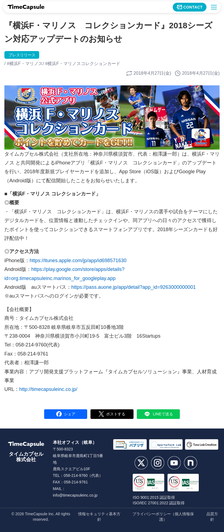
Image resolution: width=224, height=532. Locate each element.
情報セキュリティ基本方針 (99, 517)
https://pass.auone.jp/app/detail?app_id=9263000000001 (133, 287)
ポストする (112, 414)
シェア (65, 414)
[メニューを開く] (214, 7)
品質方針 (212, 517)
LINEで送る (158, 414)
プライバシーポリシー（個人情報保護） (163, 517)
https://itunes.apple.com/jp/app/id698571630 (78, 260)
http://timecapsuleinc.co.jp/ (48, 389)
